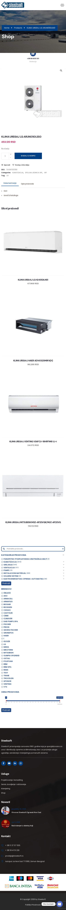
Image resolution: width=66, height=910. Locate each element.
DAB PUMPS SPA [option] (11, 621)
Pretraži (6, 583)
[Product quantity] (6, 156)
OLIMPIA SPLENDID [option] (11, 655)
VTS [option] (5, 687)
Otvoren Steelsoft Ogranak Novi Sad (26, 812)
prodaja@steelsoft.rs (14, 856)
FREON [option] (6, 627)
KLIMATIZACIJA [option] (12, 562)
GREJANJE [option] (10, 564)
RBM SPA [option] (7, 667)
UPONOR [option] (7, 681)
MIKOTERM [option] (8, 650)
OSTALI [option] (7, 658)
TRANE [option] (6, 675)
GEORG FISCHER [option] (11, 630)
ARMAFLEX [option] (8, 601)
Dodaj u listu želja (22, 165)
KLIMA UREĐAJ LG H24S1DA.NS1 (33, 279)
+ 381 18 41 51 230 (12, 850)
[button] (33, 555)
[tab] (10, 183)
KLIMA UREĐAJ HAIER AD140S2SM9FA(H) (33, 360)
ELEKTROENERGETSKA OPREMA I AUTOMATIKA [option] (25, 579)
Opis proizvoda (27, 184)
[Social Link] (3, 763)
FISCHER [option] (7, 624)
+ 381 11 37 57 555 (12, 845)
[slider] (6, 701)
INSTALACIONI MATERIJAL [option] (17, 573)
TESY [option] (6, 673)
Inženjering (5, 788)
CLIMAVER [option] (8, 618)
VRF (45, 173)
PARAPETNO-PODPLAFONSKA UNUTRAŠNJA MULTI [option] (26, 559)
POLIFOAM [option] (8, 661)
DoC (5, 191)
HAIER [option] (6, 635)
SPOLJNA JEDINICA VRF (33, 173)
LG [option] (5, 644)
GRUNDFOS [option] (8, 633)
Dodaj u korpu (28, 156)
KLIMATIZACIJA (17, 173)
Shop (3, 793)
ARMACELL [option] (8, 598)
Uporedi (7, 165)
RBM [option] (5, 664)
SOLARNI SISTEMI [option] (12, 576)
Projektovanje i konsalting (12, 780)
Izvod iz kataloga (11, 195)
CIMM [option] (6, 615)
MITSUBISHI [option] (8, 653)
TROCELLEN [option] (8, 678)
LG (7, 176)
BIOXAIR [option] (7, 604)
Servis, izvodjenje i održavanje (13, 784)
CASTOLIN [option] (8, 613)
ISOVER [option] (7, 641)
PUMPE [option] (8, 570)
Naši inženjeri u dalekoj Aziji (22, 826)
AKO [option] (5, 596)
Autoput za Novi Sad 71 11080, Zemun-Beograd (25, 861)
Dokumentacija (10, 183)
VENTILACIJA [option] (11, 567)
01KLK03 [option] (7, 593)
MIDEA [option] (6, 647)
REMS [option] (6, 670)
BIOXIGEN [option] (8, 607)
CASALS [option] (7, 610)
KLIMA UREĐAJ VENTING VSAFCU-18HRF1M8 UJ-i (33, 441)
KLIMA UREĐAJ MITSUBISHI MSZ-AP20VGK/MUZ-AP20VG (33, 522)
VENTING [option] (7, 684)
